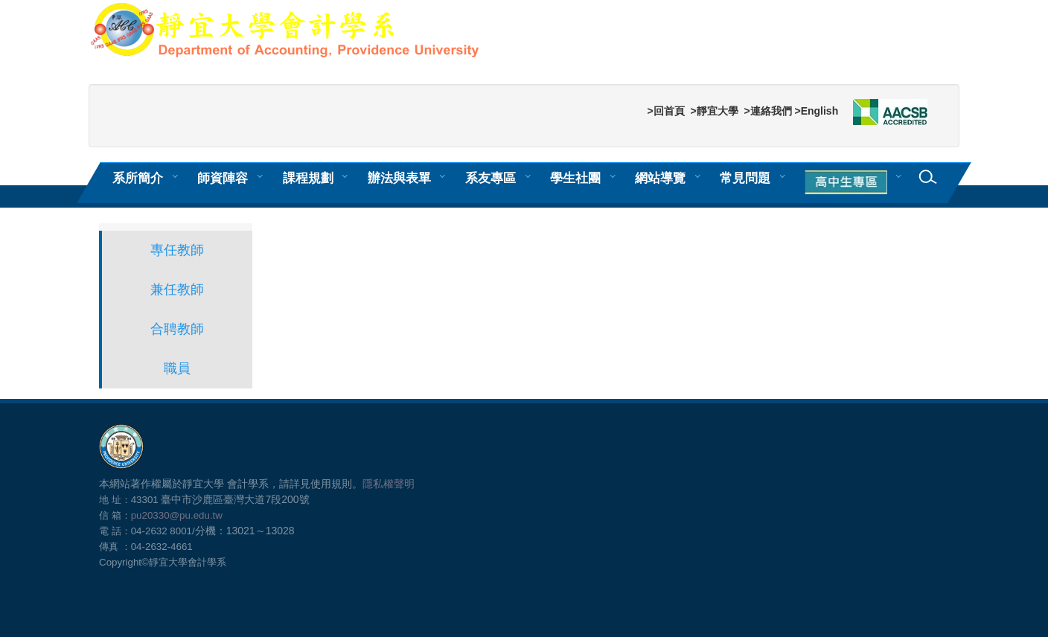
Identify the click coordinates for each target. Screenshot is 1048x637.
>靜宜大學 (714, 111)
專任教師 (177, 250)
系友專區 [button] (490, 178)
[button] (848, 183)
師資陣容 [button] (222, 178)
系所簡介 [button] (137, 178)
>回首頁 (665, 111)
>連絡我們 (767, 111)
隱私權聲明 (388, 484)
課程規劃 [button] (308, 178)
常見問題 (745, 178)
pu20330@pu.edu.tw (177, 515)
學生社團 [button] (575, 178)
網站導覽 (660, 178)
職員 (177, 368)
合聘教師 (177, 328)
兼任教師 (177, 289)
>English (816, 111)
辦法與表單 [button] (399, 178)
